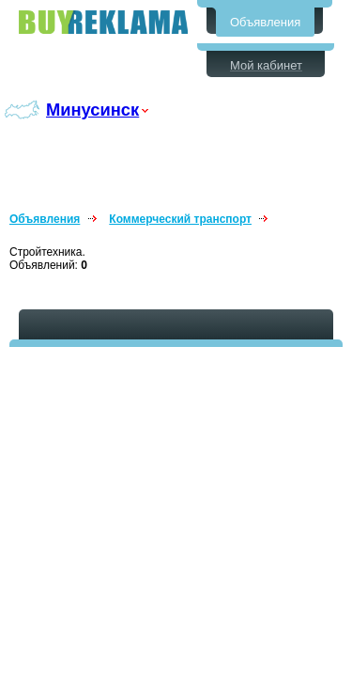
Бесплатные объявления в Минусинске (103, 22)
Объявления (265, 22)
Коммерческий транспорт (180, 219)
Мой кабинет (266, 65)
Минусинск (92, 109)
